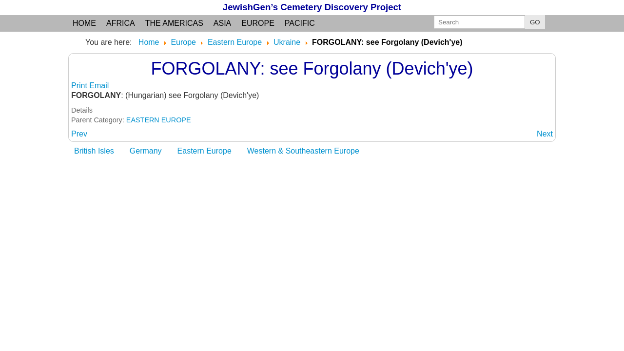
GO (535, 22)
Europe (257, 23)
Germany (146, 151)
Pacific (300, 23)
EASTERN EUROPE (158, 120)
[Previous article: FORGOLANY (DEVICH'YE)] (79, 134)
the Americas (174, 23)
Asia (222, 23)
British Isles (94, 151)
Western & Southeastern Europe (303, 151)
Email (99, 85)
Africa (120, 23)
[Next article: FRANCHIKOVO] (545, 134)
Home (84, 23)
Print (80, 85)
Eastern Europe (204, 151)
